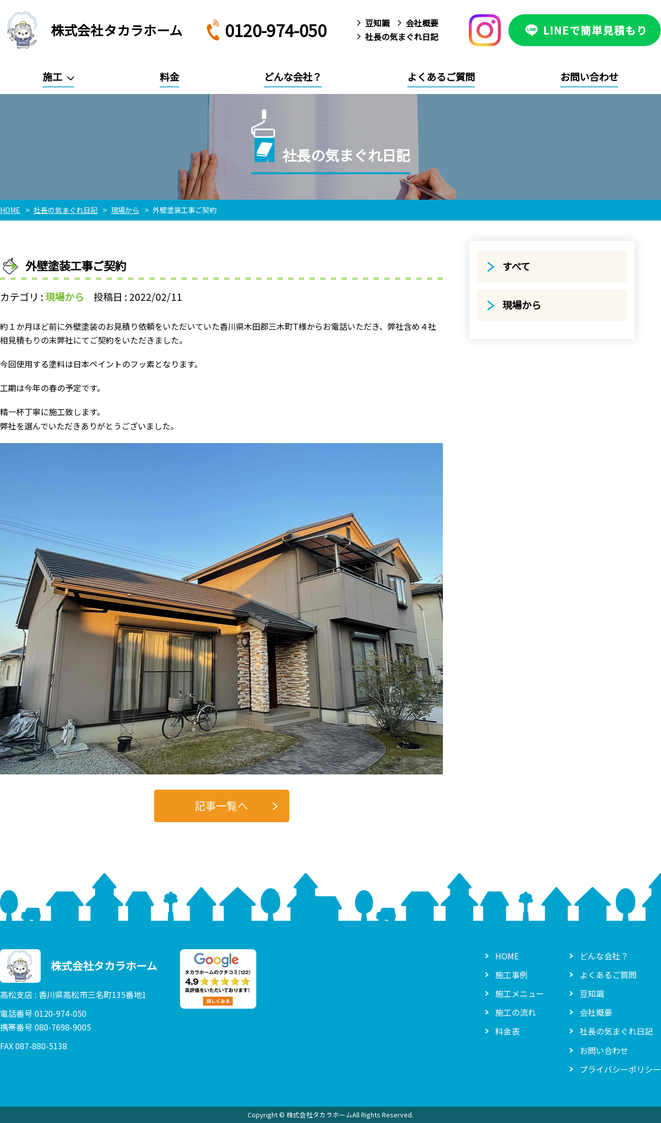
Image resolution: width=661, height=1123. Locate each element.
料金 (169, 77)
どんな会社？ (293, 77)
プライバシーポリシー (620, 1069)
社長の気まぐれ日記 (401, 36)
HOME (507, 956)
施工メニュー (519, 993)
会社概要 (422, 23)
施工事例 (511, 975)
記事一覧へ (221, 805)
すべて (516, 266)
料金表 (507, 1031)
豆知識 (377, 23)
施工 (52, 77)
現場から (64, 297)
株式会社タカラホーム (91, 30)
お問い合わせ (589, 77)
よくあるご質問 (441, 77)
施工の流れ (515, 1012)
